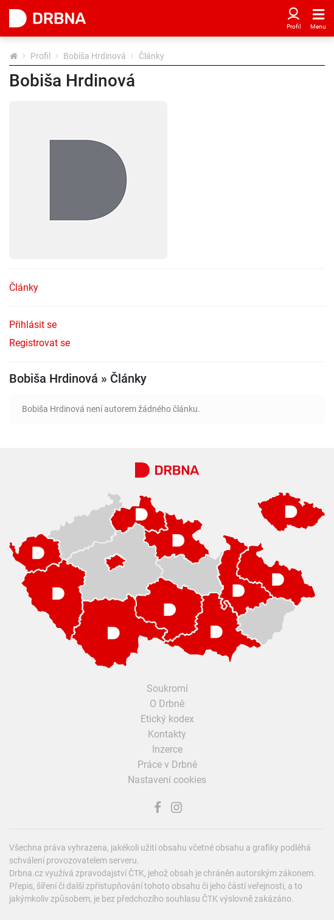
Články (23, 287)
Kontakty (167, 734)
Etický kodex (167, 719)
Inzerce (167, 749)
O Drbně (167, 703)
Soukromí (167, 688)
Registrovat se (39, 343)
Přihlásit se (33, 324)
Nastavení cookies (167, 780)
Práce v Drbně (167, 764)
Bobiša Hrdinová (94, 56)
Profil (40, 56)
